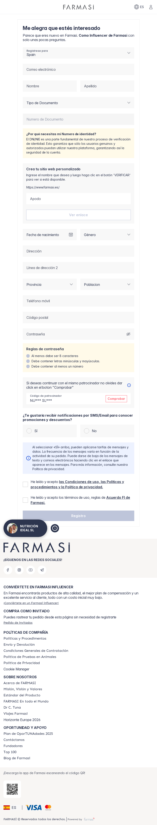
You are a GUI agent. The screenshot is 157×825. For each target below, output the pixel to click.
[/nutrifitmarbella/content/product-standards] (21, 695)
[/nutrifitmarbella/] (78, 7)
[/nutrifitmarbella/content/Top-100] (9, 752)
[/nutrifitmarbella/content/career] (15, 713)
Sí (35, 431)
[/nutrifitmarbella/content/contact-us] (13, 740)
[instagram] (19, 570)
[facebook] (7, 570)
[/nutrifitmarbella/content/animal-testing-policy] (29, 657)
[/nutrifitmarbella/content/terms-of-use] (35, 651)
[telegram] (42, 570)
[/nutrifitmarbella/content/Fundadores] (13, 746)
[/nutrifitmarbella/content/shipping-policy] (19, 644)
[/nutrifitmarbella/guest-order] (17, 622)
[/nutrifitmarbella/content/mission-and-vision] (22, 689)
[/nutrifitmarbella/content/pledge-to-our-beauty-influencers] (12, 707)
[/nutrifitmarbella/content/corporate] (26, 701)
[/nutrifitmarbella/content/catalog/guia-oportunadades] (28, 734)
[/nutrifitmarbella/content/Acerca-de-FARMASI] (19, 683)
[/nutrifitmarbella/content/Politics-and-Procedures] (24, 638)
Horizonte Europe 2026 (21, 720)
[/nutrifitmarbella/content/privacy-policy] (21, 663)
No (94, 431)
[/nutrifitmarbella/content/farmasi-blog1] (16, 758)
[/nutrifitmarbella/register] (31, 603)
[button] (78, 516)
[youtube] (30, 570)
